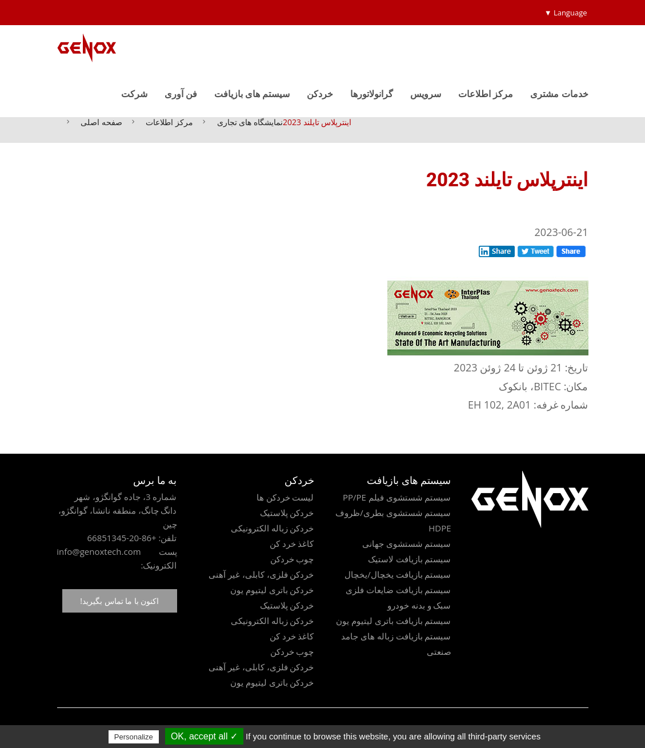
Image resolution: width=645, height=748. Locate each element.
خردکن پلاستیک (287, 512)
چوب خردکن (292, 559)
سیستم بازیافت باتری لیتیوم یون (393, 620)
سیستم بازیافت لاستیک (409, 559)
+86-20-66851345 (121, 537)
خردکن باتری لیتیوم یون (272, 589)
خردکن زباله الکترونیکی (272, 528)
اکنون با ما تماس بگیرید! (119, 600)
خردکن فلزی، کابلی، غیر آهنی (261, 574)
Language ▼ (565, 12)
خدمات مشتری (559, 93)
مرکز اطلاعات (485, 93)
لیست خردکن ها (285, 497)
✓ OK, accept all (204, 736)
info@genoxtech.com (99, 551)
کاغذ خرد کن (292, 543)
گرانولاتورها (371, 93)
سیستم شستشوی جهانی (406, 543)
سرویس (425, 93)
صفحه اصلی (101, 122)
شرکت (134, 93)
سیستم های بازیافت (252, 93)
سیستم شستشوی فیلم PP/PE (397, 497)
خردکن (320, 93)
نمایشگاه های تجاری (250, 122)
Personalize (133, 737)
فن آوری (181, 93)
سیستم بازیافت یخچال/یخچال (397, 574)
